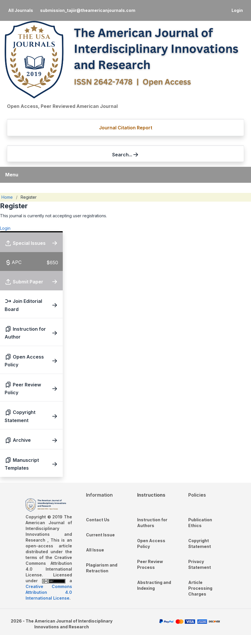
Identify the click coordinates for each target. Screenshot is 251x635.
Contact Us (98, 519)
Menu (11, 175)
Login (237, 10)
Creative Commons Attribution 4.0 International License (49, 592)
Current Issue (100, 534)
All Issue (95, 549)
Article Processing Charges (200, 588)
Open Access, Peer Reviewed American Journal (62, 106)
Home (7, 197)
